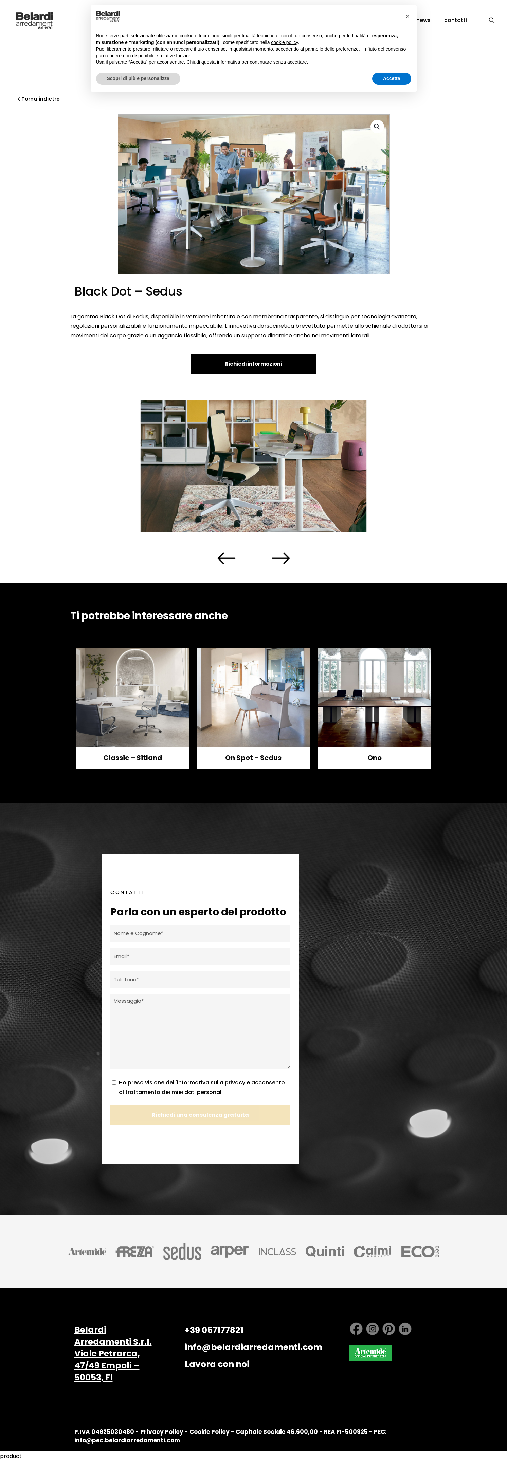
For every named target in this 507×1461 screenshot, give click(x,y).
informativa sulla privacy (211, 1082)
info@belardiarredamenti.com (253, 1347)
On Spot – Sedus (253, 757)
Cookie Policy (209, 1432)
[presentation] (226, 558)
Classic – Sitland (132, 757)
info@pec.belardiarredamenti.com (127, 1440)
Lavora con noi (217, 1364)
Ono (374, 757)
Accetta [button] (391, 78)
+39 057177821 (214, 1330)
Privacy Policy (161, 1432)
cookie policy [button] (284, 42)
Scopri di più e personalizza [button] (138, 78)
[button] (377, 126)
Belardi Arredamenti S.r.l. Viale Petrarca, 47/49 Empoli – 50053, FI (113, 1353)
